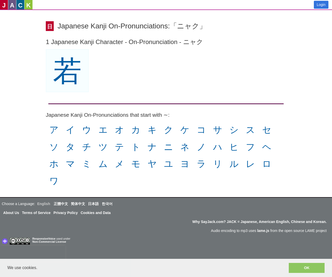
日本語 (93, 204)
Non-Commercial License (49, 241)
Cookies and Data (95, 213)
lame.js (263, 231)
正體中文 (61, 204)
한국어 (107, 204)
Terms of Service (36, 213)
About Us (11, 213)
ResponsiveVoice (44, 238)
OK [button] (306, 268)
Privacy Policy (65, 213)
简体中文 (78, 204)
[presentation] (32, 253)
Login (321, 5)
